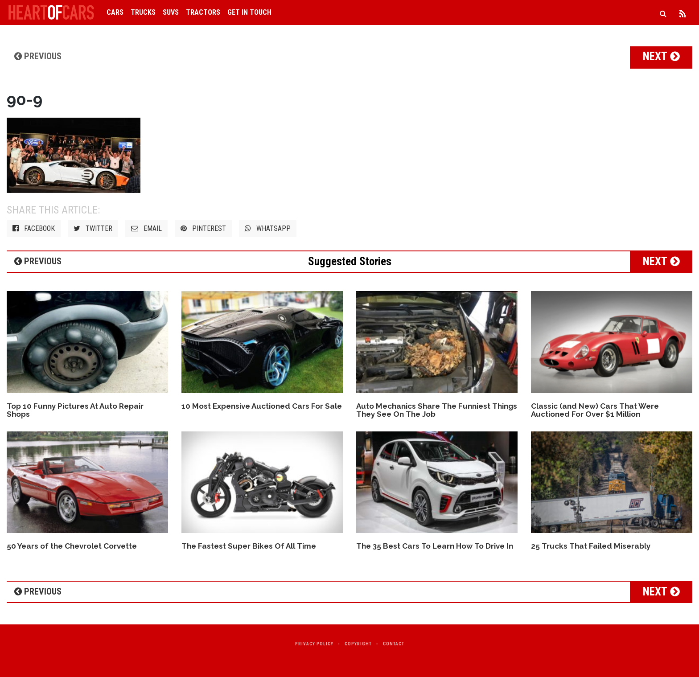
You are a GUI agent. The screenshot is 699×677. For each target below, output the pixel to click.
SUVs (171, 12)
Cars (115, 12)
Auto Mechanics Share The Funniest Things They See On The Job (436, 410)
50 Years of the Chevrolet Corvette (72, 546)
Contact (393, 643)
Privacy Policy (314, 643)
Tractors (203, 12)
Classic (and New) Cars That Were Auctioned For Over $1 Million (595, 410)
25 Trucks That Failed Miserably (590, 546)
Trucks (143, 12)
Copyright (358, 643)
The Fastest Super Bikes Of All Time (248, 546)
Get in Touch (249, 12)
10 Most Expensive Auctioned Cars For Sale (261, 406)
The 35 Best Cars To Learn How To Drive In (434, 546)
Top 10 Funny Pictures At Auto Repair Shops (75, 410)
